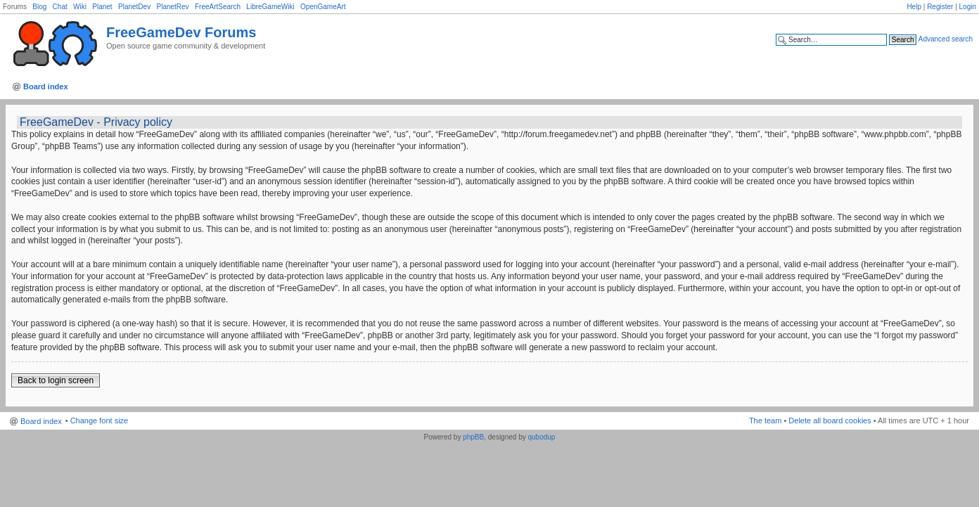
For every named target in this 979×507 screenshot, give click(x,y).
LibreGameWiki (270, 7)
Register (940, 7)
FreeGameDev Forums (181, 32)
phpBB (473, 437)
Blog (39, 7)
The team (765, 420)
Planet (102, 7)
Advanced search (946, 39)
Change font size (99, 420)
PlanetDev (134, 7)
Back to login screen (56, 380)
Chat (60, 7)
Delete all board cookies (829, 420)
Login (967, 7)
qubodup (541, 437)
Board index (45, 86)
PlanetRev (172, 7)
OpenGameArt (322, 7)
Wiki (80, 7)
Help (914, 7)
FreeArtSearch (218, 7)
